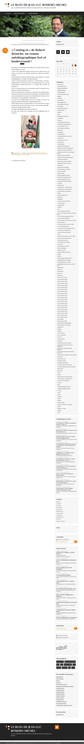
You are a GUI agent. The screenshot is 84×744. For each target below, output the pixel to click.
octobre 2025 (59, 515)
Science (59, 374)
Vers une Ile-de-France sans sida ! (65, 404)
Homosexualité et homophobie (39, 152)
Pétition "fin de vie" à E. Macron (64, 343)
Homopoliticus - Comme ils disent (65, 187)
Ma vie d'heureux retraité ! (63, 246)
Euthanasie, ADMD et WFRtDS (64, 181)
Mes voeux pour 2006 (62, 279)
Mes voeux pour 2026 (62, 317)
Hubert (59, 193)
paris (62, 664)
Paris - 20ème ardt (62, 335)
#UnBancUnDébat (62, 90)
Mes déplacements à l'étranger (64, 260)
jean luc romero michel (70, 661)
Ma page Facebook (60, 694)
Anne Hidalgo (61, 100)
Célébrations (60, 118)
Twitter (59, 398)
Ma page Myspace (60, 692)
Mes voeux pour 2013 (62, 293)
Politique (59, 667)
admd (58, 664)
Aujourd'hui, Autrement (63, 108)
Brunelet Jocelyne (60, 436)
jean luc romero (39, 153)
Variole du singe (61, 402)
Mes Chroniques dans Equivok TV (65, 258)
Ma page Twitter (60, 699)
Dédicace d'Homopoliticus (63, 146)
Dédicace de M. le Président (64, 155)
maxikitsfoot (59, 452)
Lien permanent (16, 152)
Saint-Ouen (60, 370)
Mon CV (58, 680)
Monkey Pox (60, 327)
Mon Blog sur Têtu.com (61, 701)
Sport (59, 384)
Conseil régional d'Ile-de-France (65, 136)
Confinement (60, 132)
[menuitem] (9, 13)
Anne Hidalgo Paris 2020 (63, 104)
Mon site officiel (19, 13)
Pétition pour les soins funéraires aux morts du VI (65, 352)
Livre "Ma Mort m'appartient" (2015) (66, 216)
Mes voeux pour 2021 (62, 307)
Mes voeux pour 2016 (62, 299)
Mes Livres (60, 273)
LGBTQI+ (13, 153)
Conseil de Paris (61, 134)
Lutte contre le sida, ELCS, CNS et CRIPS (66, 236)
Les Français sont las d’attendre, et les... (66, 588)
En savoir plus (58, 742)
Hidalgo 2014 (61, 185)
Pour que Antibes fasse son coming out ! (66, 617)
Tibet (59, 392)
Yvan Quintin (59, 423)
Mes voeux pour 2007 (62, 281)
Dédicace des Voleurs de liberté (64, 161)
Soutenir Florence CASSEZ (63, 380)
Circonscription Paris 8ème (63, 128)
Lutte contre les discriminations (64, 238)
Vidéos (59, 406)
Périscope (60, 341)
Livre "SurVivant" (61, 222)
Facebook (60, 183)
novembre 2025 (59, 513)
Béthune (59, 112)
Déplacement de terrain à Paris (64, 163)
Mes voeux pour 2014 (62, 295)
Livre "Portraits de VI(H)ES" (64, 218)
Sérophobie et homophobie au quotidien (65, 686)
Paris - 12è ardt (61, 333)
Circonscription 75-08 (62, 126)
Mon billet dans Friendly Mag (64, 325)
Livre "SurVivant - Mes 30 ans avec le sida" (67, 220)
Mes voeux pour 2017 (62, 301)
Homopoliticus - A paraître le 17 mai (64, 705)
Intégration (60, 199)
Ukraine (59, 400)
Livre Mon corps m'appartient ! (64, 230)
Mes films (60, 269)
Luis (57, 473)
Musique (59, 329)
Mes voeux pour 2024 (62, 313)
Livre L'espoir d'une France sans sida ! (66, 224)
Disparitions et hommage (63, 167)
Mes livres (58, 682)
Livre (59, 209)
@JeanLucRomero (60, 44)
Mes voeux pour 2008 (62, 283)
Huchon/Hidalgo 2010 (62, 195)
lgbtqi (20, 154)
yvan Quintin (59, 458)
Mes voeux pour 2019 (62, 305)
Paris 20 (59, 337)
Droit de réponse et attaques (64, 169)
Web (59, 412)
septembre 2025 (59, 517)
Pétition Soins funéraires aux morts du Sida (67, 354)
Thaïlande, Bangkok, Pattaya (64, 388)
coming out (14, 154)
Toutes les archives (60, 521)
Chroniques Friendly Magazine (64, 124)
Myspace (60, 331)
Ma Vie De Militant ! (62, 248)
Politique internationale (63, 362)
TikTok (59, 394)
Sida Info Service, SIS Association (65, 376)
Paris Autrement (61, 339)
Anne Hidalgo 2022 (62, 102)
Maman (59, 254)
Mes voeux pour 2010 (62, 287)
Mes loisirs (23, 153)
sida (69, 667)
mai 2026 (58, 501)
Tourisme (60, 396)
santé (74, 664)
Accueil (8, 13)
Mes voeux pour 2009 (62, 285)
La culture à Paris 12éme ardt (64, 201)
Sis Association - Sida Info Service (65, 378)
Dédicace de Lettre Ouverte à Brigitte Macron (65, 153)
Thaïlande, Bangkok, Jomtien (64, 386)
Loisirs (59, 234)
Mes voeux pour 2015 (62, 297)
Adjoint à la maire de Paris (63, 94)
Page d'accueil (41, 40)
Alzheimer (60, 98)
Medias (59, 256)
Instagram (60, 197)
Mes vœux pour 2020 (62, 321)
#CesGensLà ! (61, 84)
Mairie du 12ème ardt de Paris (64, 252)
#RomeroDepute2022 (62, 88)
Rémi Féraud (60, 368)
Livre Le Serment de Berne (63, 226)
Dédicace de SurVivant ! (63, 159)
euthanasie (64, 667)
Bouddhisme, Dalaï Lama (63, 116)
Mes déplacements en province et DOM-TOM (66, 265)
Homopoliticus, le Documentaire (65, 189)
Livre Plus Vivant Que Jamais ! (64, 232)
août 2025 (58, 518)
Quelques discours (60, 688)
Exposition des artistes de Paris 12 (30, 40)
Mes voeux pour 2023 (62, 311)
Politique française (62, 360)
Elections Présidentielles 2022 (64, 177)
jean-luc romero (67, 664)
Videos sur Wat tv (60, 697)
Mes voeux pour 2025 (62, 315)
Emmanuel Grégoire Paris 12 (64, 179)
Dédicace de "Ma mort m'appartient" (65, 148)
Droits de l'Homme (62, 171)
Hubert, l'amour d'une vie (61, 684)
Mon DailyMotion (60, 690)
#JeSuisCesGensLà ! (62, 86)
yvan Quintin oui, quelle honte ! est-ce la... (66, 444)
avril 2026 (58, 503)
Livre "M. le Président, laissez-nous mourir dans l (66, 213)
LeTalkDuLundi (61, 205)
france (73, 667)
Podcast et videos (61, 358)
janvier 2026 (59, 509)
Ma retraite (60, 244)
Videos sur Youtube (60, 695)
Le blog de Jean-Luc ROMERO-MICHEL (39, 4)
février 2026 (59, 507)
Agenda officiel (59, 676)
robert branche (32, 153)
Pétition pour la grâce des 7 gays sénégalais (64, 349)
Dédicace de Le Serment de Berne (65, 150)
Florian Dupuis (60, 481)
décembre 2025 (59, 511)
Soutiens (59, 382)
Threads (59, 390)
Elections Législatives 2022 (64, 175)
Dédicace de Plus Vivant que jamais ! (65, 157)
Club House (60, 130)
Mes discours (60, 267)
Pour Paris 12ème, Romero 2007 (65, 364)
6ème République (61, 92)
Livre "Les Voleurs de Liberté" (64, 211)
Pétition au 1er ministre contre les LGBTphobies (65, 345)
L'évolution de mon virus (63, 240)
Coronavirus (60, 138)
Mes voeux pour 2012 (62, 291)
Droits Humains (61, 173)
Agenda (59, 96)
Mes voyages (61, 319)
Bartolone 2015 (61, 110)
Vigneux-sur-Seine (62, 408)
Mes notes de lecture (62, 277)
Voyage (59, 410)
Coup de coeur (29, 152)
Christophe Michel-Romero (64, 122)
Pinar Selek (60, 356)
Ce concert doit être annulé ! (63, 575)
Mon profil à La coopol (61, 703)
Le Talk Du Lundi (61, 203)
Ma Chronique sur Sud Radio (64, 242)
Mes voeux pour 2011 (62, 289)
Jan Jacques (59, 430)
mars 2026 (58, 505)
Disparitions (60, 165)
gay (17, 154)
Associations (60, 106)
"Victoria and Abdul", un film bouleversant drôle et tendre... (32, 43)
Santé (59, 372)
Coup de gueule (61, 144)
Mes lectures (18, 153)
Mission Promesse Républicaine (64, 323)
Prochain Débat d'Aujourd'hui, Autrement (66, 366)
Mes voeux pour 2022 (62, 309)
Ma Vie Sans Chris (61, 250)
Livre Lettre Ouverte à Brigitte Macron (66, 228)
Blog (59, 114)
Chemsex (60, 120)
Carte (58, 528)
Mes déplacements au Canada (64, 262)
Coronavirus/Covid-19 (63, 140)
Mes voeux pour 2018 (62, 303)
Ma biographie (32, 13)
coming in (46, 153)
